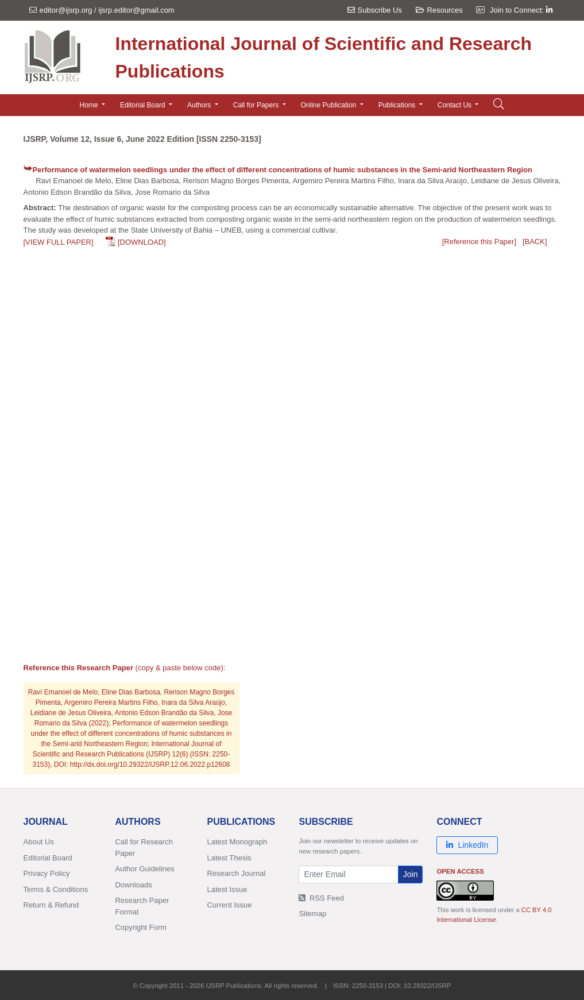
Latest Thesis (229, 858)
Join (410, 874)
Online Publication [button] (329, 105)
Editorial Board (48, 858)
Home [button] (90, 105)
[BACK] (535, 241)
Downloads (133, 885)
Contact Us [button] (456, 105)
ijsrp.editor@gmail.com (136, 10)
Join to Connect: (521, 10)
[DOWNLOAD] (142, 242)
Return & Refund (51, 905)
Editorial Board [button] (143, 105)
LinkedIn (467, 845)
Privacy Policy (47, 873)
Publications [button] (397, 105)
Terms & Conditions (56, 889)
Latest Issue (227, 889)
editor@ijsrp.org (66, 10)
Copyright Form (141, 927)
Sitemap (312, 913)
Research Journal (236, 873)
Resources (439, 10)
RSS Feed (321, 898)
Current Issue (229, 905)
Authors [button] (200, 105)
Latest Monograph (237, 841)
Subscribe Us (374, 10)
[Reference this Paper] (479, 241)
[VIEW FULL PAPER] (59, 242)
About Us (39, 841)
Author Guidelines (144, 868)
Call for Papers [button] (257, 105)
